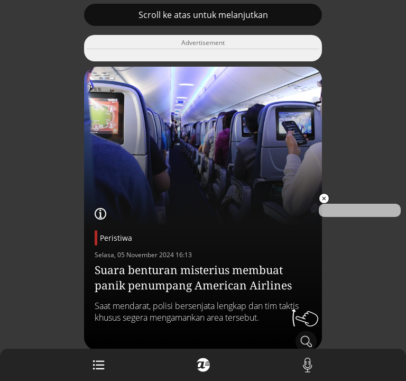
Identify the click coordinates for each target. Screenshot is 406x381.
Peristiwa (116, 238)
